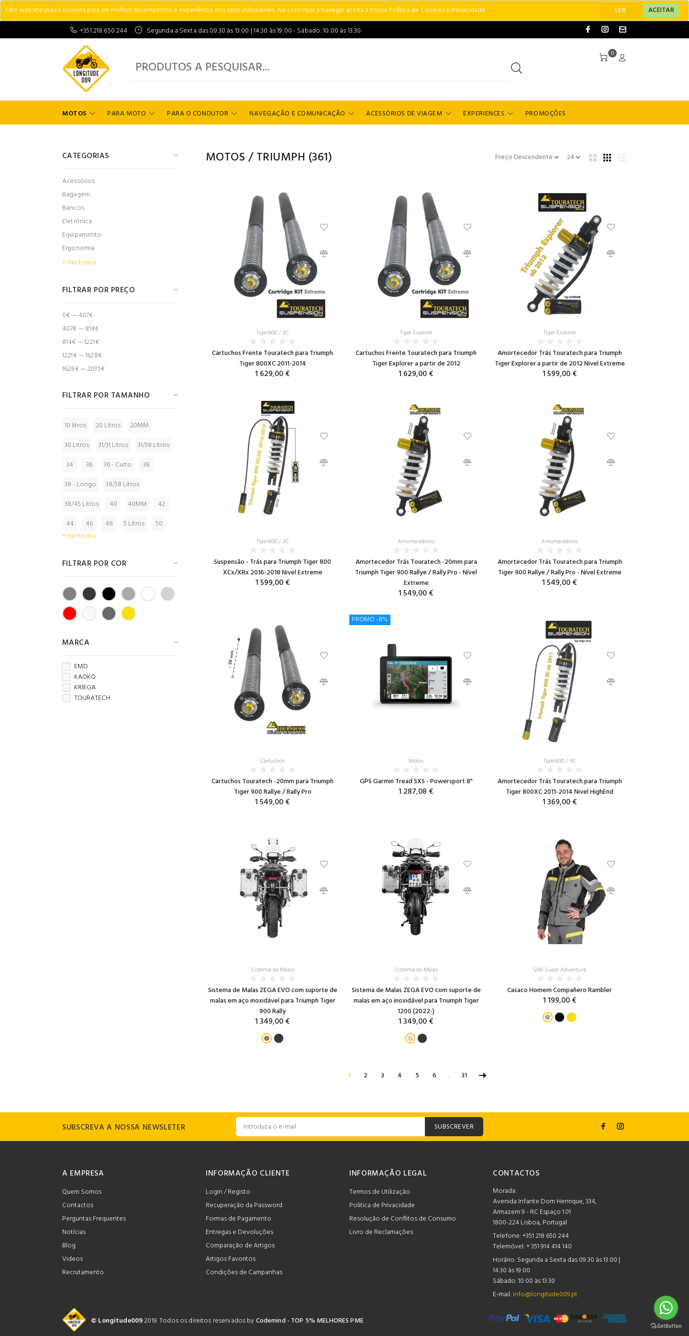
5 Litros (133, 523)
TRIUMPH (280, 157)
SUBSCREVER (454, 1126)
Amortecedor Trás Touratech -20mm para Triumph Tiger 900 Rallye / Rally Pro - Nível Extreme (416, 573)
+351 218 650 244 (103, 30)
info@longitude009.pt (545, 1294)
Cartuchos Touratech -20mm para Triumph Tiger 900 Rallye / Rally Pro (272, 787)
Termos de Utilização (379, 1192)
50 (159, 523)
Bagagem (76, 194)
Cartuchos (272, 761)
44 (70, 523)
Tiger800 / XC (272, 333)
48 (109, 523)
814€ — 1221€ (80, 342)
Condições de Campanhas (244, 1272)
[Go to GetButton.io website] (666, 1326)
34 (70, 464)
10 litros (75, 425)
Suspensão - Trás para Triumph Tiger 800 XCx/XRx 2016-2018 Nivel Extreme (272, 567)
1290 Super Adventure (559, 970)
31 (464, 1075)
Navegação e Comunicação (297, 113)
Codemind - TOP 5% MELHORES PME (310, 1320)
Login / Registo (228, 1192)
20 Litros (108, 425)
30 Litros (77, 445)
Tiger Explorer (416, 333)
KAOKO (79, 677)
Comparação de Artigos (240, 1245)
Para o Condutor (197, 113)
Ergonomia (78, 248)
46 (89, 523)
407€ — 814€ (80, 328)
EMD (75, 667)
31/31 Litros (113, 445)
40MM (137, 504)
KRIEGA (79, 688)
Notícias (74, 1232)
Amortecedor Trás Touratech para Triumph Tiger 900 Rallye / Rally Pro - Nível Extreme (560, 567)
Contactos (77, 1205)
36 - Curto (118, 464)
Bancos (73, 208)
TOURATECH (86, 698)
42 (161, 504)
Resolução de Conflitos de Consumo (402, 1218)
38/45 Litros (82, 504)
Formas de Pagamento (238, 1218)
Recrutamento (83, 1272)
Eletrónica (77, 221)
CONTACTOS (516, 1173)
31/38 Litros (153, 445)
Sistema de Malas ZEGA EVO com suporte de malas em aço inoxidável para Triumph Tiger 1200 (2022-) (416, 1001)
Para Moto (126, 113)
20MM (139, 425)
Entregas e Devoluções (239, 1232)
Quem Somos (81, 1192)
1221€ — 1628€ (82, 355)
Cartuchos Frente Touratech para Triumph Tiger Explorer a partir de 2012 (416, 358)
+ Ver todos (79, 263)
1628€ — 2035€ (83, 369)
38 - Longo (80, 484)
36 (89, 464)
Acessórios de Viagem (404, 113)
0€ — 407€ (77, 315)
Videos (72, 1259)
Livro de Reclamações (381, 1232)
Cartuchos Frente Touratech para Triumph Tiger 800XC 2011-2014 (272, 358)
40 (113, 504)
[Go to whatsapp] (666, 1308)
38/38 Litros (122, 484)
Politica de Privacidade (382, 1205)
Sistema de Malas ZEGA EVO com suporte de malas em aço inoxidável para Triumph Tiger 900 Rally (272, 1001)
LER (620, 10)
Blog (69, 1245)
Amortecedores (416, 542)
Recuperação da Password (244, 1205)
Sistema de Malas (272, 970)
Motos (74, 113)
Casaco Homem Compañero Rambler (559, 990)
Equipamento (82, 234)
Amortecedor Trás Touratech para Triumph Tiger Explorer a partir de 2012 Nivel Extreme (560, 358)
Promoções (545, 113)
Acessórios (78, 181)
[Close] (661, 10)
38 (146, 464)
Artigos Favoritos (231, 1259)
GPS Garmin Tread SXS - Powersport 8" (416, 781)
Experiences (483, 113)
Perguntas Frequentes (94, 1218)
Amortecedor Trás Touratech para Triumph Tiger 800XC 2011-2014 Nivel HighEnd (560, 787)
